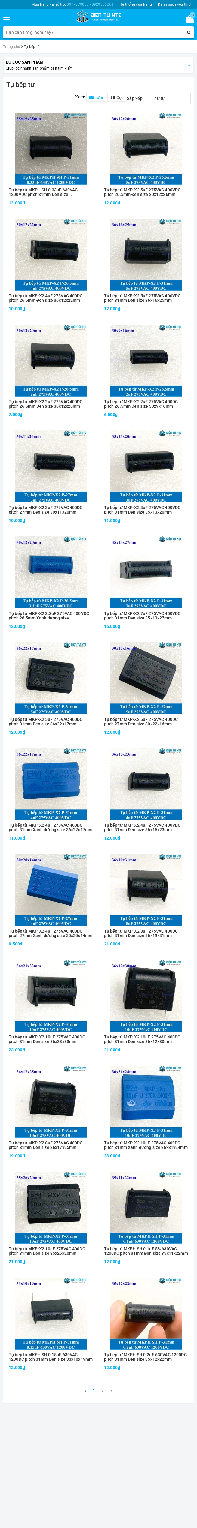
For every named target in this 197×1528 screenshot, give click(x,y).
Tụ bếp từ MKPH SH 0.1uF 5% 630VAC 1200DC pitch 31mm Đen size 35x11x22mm (146, 1251)
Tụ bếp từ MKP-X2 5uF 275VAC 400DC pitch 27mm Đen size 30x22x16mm (141, 721)
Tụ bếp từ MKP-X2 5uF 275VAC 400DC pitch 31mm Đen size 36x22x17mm (46, 721)
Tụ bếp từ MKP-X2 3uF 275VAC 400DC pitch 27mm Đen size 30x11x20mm (46, 509)
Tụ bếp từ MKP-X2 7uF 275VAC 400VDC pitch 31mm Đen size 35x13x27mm (142, 615)
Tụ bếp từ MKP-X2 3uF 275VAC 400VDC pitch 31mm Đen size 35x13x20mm (142, 509)
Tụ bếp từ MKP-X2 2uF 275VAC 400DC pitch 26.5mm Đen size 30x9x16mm (141, 404)
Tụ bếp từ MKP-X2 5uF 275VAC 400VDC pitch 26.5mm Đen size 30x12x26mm (142, 192)
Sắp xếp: (135, 98)
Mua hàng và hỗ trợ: (72, 4)
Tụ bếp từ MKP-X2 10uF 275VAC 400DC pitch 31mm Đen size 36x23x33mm (47, 1039)
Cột (117, 97)
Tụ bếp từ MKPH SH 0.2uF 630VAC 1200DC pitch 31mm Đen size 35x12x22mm (145, 1357)
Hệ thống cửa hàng (135, 4)
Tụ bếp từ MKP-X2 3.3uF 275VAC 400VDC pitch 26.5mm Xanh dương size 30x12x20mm (49, 616)
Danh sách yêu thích (175, 4)
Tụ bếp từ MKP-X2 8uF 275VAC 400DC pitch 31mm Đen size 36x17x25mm (46, 1145)
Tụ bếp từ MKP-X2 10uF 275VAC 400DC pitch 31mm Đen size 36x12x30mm (142, 1039)
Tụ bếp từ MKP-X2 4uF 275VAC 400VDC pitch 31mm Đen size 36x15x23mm (142, 827)
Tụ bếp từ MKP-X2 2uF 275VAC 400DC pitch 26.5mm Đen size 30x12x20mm (46, 404)
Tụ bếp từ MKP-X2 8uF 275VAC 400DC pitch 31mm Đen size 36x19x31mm (141, 933)
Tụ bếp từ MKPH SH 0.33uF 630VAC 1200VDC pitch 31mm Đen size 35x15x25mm (43, 192)
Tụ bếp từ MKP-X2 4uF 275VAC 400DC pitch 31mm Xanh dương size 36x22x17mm (50, 827)
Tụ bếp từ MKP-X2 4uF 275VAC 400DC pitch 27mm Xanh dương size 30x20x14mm (50, 933)
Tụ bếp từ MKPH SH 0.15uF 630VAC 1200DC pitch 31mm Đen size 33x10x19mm (51, 1357)
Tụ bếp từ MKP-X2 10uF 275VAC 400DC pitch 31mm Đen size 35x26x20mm (47, 1251)
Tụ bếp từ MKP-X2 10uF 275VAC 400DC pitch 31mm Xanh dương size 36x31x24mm (146, 1145)
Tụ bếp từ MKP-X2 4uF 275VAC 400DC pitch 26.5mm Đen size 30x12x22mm (46, 298)
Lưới (96, 97)
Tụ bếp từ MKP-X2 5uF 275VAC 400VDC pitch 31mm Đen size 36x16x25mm (142, 298)
